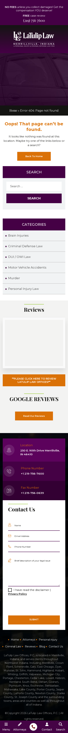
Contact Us (56, 646)
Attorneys (29, 639)
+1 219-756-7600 (32, 473)
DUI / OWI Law (19, 257)
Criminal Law (13, 646)
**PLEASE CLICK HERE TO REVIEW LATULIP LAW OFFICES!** (34, 380)
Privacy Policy (17, 594)
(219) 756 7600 (34, 20)
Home (13, 110)
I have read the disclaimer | (29, 592)
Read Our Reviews (34, 416)
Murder (14, 278)
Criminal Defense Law (25, 246)
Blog (42, 646)
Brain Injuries (18, 235)
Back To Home (34, 156)
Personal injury (48, 639)
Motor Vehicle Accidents (27, 267)
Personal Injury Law (23, 289)
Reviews (30, 646)
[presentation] (31, 605)
